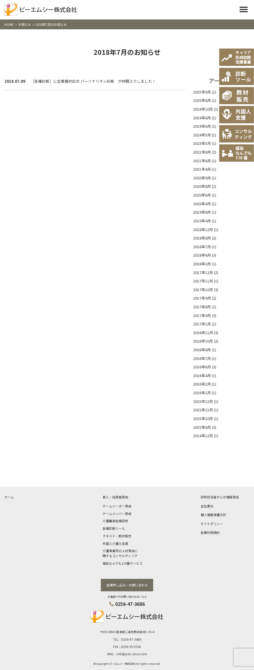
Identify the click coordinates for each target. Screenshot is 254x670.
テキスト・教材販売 (117, 536)
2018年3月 (202, 263)
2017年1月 (202, 324)
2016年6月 (202, 367)
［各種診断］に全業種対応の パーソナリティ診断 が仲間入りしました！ (93, 81)
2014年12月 (203, 435)
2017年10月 (203, 289)
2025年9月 (202, 92)
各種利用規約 (210, 532)
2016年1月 (202, 392)
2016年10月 (203, 341)
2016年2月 (202, 384)
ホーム (9, 497)
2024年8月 (202, 117)
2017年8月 (202, 306)
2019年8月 (202, 212)
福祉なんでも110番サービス (123, 563)
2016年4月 (202, 375)
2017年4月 (202, 315)
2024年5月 (202, 135)
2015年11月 (203, 410)
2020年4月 (202, 203)
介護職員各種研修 (115, 520)
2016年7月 (202, 358)
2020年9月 (202, 178)
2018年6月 (202, 255)
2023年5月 (202, 143)
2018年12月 (203, 229)
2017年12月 (203, 272)
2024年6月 (202, 126)
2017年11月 (203, 281)
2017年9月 (202, 298)
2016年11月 (203, 332)
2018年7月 (202, 246)
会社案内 (207, 506)
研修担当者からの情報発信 (220, 497)
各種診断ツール (114, 528)
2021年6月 (202, 160)
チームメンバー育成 (117, 513)
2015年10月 (203, 418)
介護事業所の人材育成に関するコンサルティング (120, 553)
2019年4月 (202, 221)
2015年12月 (203, 401)
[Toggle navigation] (243, 9)
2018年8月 (202, 238)
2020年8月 (202, 186)
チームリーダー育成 (117, 506)
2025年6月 (202, 100)
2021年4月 (202, 169)
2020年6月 (202, 195)
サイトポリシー (212, 523)
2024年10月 (203, 109)
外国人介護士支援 (115, 543)
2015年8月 (202, 427)
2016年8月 (202, 349)
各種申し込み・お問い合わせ (127, 585)
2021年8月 (202, 152)
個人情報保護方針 (213, 514)
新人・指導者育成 (115, 497)
